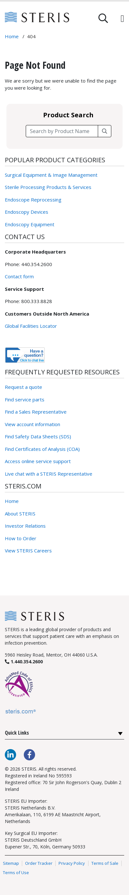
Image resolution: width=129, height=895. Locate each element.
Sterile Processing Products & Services (48, 187)
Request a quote (23, 387)
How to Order (20, 538)
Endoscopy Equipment (29, 224)
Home (12, 501)
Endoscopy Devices (26, 212)
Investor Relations (25, 526)
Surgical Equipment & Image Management (51, 175)
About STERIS (20, 513)
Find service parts (24, 399)
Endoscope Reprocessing (33, 199)
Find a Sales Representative (36, 411)
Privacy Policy (72, 863)
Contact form (19, 276)
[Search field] (62, 131)
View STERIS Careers (28, 550)
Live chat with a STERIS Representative (48, 473)
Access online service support (38, 461)
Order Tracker (38, 863)
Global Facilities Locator (31, 326)
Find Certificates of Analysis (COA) (42, 449)
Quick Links (17, 732)
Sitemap (11, 863)
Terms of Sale (104, 863)
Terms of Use (16, 872)
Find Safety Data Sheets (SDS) (38, 436)
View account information (32, 424)
